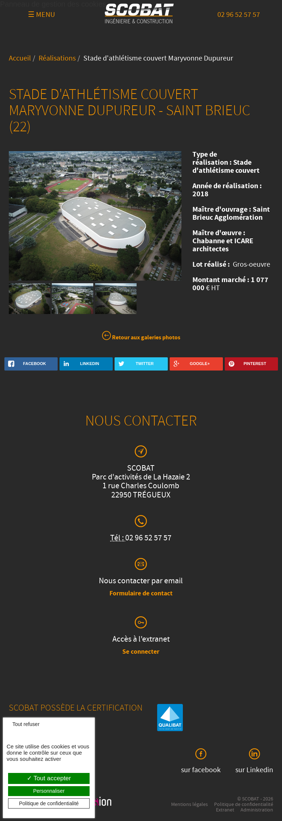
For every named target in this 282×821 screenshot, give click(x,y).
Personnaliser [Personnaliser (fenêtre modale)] (49, 791)
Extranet (225, 810)
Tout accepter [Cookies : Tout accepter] (49, 778)
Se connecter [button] (140, 652)
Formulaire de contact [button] (141, 594)
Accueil (20, 59)
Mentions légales (189, 805)
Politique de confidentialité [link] (49, 803)
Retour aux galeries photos (141, 337)
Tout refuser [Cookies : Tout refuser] (23, 724)
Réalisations (57, 59)
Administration (257, 810)
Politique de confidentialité (243, 805)
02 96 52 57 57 (238, 15)
